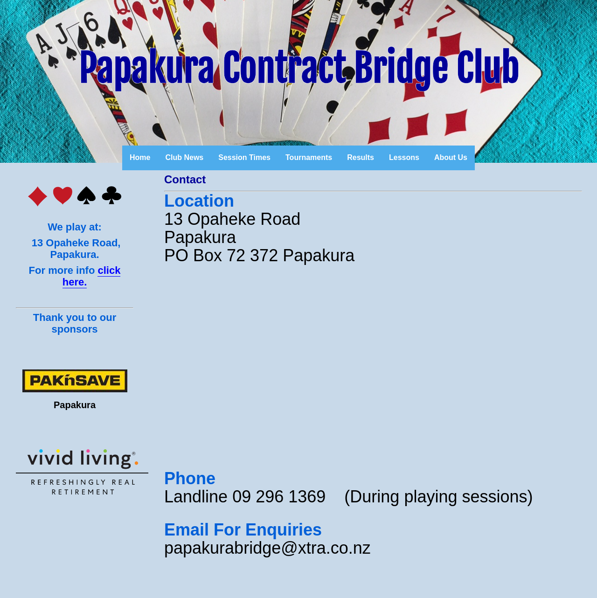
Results (360, 157)
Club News (184, 157)
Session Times (244, 157)
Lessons (404, 157)
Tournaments (308, 157)
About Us (450, 157)
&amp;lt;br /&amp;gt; (304, 369)
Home (140, 157)
